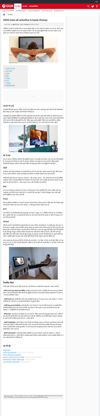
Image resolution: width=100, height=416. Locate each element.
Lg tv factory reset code (11, 362)
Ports (8, 78)
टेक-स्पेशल (18, 6)
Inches (8, 83)
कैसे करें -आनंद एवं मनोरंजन (25, 352)
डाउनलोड (24, 6)
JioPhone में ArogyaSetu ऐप (34, 11)
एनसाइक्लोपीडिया (33, 6)
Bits (7, 76)
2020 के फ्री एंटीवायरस (21, 11)
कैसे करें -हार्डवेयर (30, 359)
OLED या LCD (10, 68)
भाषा (96, 2)
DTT (7, 80)
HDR (7, 73)
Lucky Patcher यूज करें (47, 11)
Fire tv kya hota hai (9, 352)
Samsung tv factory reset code (13, 359)
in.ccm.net (9, 396)
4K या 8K (9, 71)
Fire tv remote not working (12, 355)
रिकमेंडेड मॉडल (10, 85)
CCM (5, 396)
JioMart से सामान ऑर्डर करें (8, 11)
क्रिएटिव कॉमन (41, 396)
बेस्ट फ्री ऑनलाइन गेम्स (59, 11)
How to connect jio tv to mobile (13, 357)
